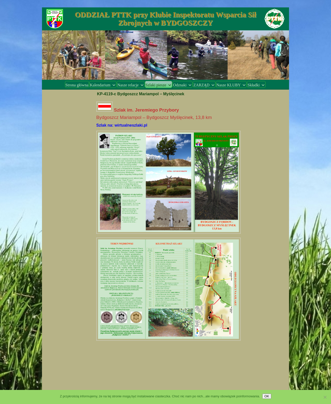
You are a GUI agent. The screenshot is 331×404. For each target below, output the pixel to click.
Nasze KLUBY (231, 85)
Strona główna (76, 85)
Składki (256, 85)
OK (266, 396)
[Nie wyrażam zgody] (324, 397)
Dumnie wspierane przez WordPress (165, 386)
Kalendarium (103, 85)
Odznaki (182, 85)
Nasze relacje (130, 85)
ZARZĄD (204, 85)
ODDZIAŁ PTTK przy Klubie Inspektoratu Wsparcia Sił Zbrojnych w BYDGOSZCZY (165, 18)
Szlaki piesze (158, 85)
